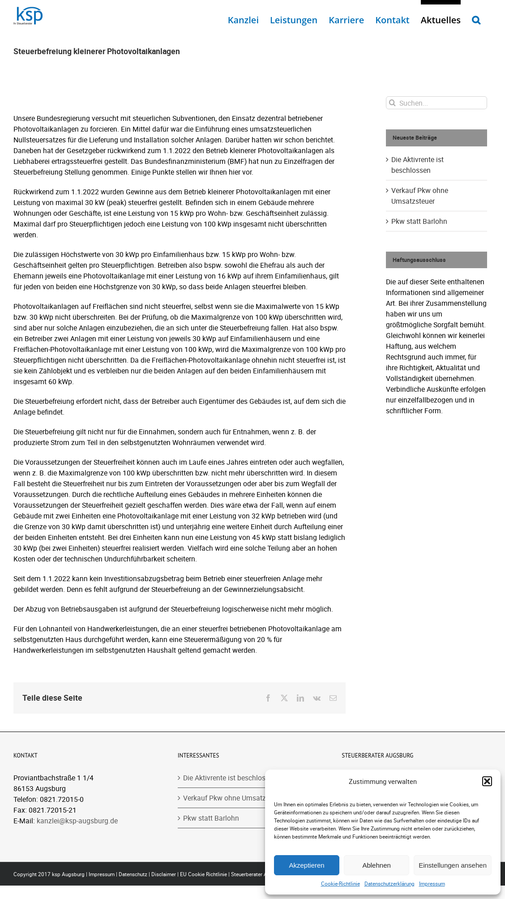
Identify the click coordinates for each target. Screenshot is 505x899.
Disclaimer (163, 874)
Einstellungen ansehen (453, 865)
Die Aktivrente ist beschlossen (230, 778)
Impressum (432, 883)
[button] (487, 781)
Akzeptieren (306, 865)
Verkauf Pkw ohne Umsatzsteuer (234, 798)
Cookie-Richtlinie (340, 883)
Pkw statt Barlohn (419, 221)
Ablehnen (376, 865)
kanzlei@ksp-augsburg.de (77, 821)
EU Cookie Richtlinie (203, 874)
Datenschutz (133, 874)
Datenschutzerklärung (389, 883)
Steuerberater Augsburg (259, 874)
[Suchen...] (436, 102)
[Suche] (392, 102)
